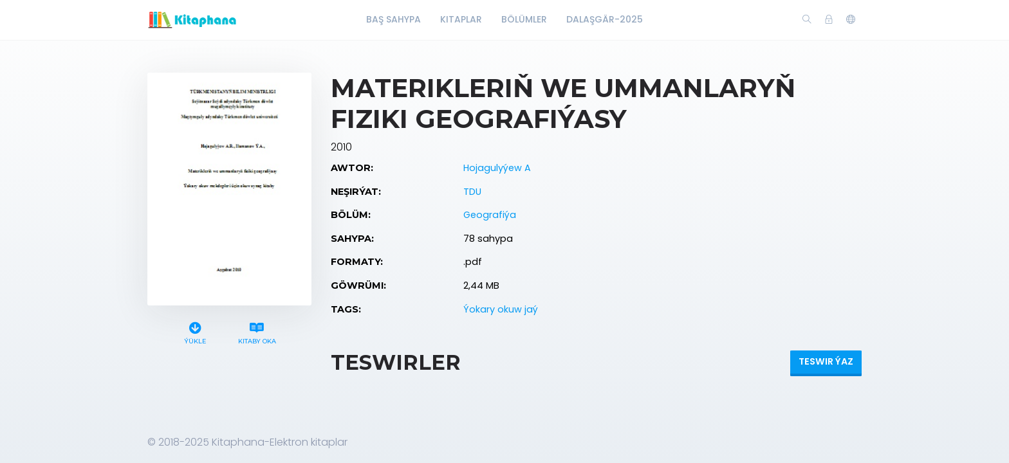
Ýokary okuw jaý (500, 309)
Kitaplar (461, 19)
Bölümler (524, 19)
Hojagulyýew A (497, 167)
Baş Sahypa (393, 19)
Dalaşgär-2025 (604, 19)
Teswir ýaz (826, 361)
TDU (472, 191)
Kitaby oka (256, 331)
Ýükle (195, 331)
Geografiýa (489, 214)
